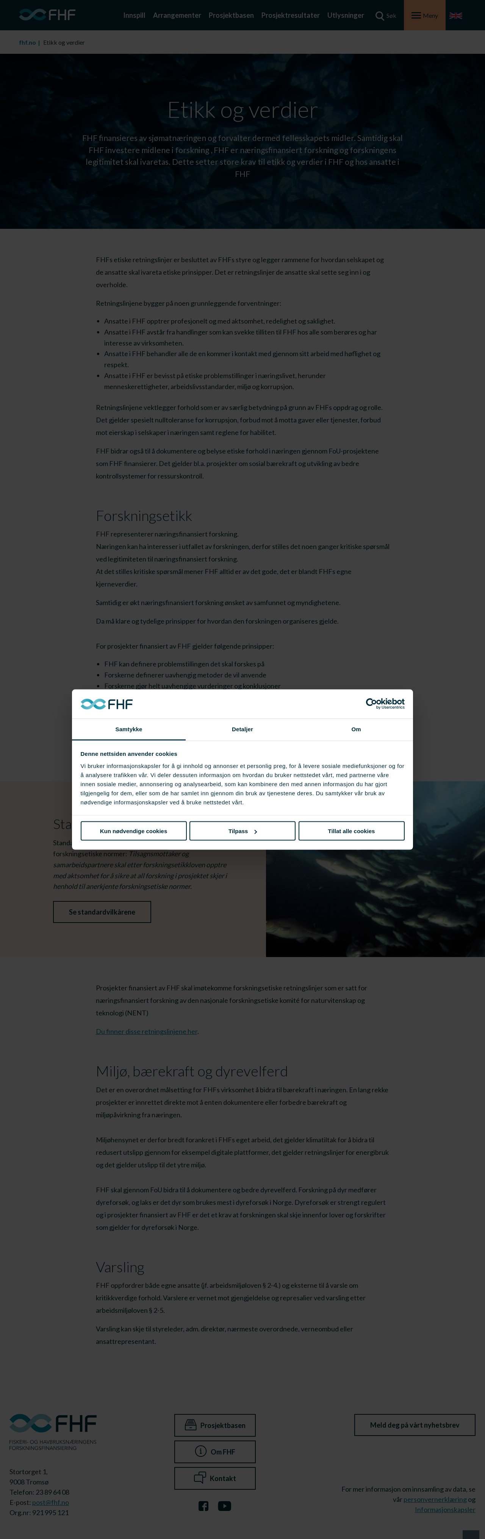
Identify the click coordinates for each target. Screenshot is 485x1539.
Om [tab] (356, 729)
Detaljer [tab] (242, 729)
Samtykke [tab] (129, 729)
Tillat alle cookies (351, 831)
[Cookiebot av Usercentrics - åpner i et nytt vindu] (371, 704)
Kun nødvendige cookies (133, 831)
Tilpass (242, 831)
